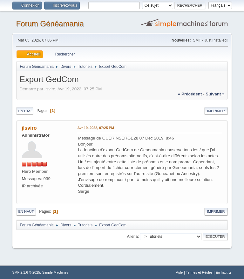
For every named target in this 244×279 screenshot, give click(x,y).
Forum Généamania (50, 23)
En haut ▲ (224, 272)
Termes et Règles (199, 272)
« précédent (190, 94)
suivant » (215, 94)
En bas (24, 111)
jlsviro (29, 128)
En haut (26, 211)
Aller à (132, 236)
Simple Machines (55, 272)
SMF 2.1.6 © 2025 (26, 272)
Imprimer (216, 111)
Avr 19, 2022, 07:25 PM (95, 128)
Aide (179, 272)
